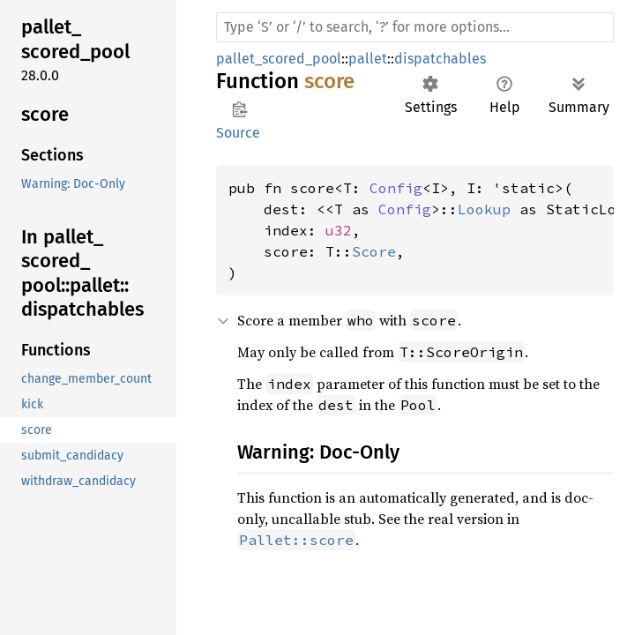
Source (238, 132)
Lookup (484, 209)
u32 (338, 230)
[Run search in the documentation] (415, 27)
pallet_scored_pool (278, 58)
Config (395, 188)
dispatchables (440, 58)
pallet (367, 58)
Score (374, 251)
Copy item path (239, 109)
